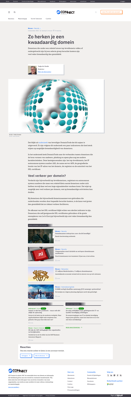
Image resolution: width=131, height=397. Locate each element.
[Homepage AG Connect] (65, 12)
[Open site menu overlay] (9, 12)
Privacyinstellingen (73, 390)
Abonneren (73, 1)
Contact (69, 381)
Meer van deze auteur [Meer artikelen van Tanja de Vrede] (44, 72)
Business (11, 19)
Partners (92, 1)
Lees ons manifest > (13, 387)
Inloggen (122, 1)
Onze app (70, 387)
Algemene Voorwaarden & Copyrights (33, 395)
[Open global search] (14, 12)
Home (7, 1)
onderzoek (43, 142)
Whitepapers (62, 1)
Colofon (69, 384)
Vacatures (52, 1)
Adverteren (83, 1)
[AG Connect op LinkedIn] (111, 375)
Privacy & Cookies (50, 395)
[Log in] (96, 12)
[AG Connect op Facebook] (117, 375)
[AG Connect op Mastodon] (114, 375)
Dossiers (15, 1)
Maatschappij (22, 19)
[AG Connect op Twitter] (108, 375)
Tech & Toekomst (36, 19)
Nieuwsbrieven (42, 1)
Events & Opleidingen (28, 1)
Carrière (48, 19)
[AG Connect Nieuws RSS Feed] (121, 375)
